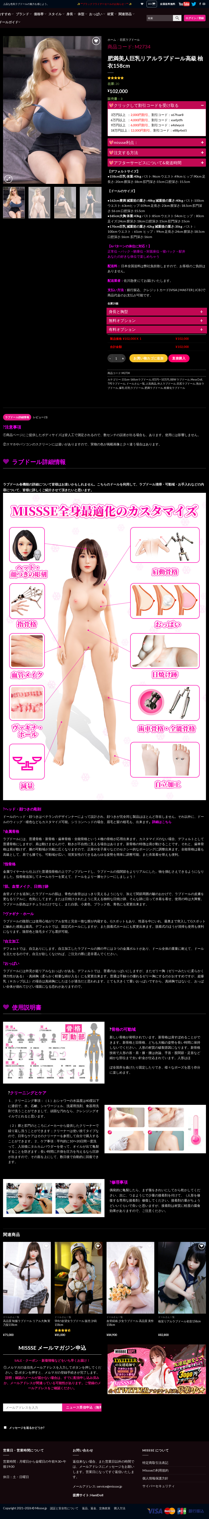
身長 (71, 14)
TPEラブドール (116, 383)
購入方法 (119, 1508)
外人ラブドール (166, 383)
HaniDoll (96, 1495)
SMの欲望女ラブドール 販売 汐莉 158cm (76, 1322)
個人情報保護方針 (155, 1478)
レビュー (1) (40, 417)
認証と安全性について (64, 1508)
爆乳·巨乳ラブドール (131, 387)
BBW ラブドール (180, 379)
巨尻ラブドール (130, 39)
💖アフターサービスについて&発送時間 (157, 162)
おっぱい (97, 14)
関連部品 (126, 14)
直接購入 (179, 358)
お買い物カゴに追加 (148, 358)
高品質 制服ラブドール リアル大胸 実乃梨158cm (26, 1322)
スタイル (56, 14)
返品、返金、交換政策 (96, 1508)
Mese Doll (196, 379)
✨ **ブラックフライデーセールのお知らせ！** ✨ (104, 3)
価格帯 (40, 14)
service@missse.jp (109, 1486)
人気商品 (151, 383)
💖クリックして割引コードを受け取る (157, 105)
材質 (111, 14)
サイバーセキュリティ (158, 1486)
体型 (82, 14)
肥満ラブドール (154, 387)
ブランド (24, 14)
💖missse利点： (157, 142)
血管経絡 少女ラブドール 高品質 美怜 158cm (130, 1322)
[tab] (17, 417)
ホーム (112, 39)
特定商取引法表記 (155, 1462)
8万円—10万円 (160, 379)
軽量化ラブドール (174, 387)
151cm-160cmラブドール (136, 379)
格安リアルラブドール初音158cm (179, 1321)
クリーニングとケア (28, 1092)
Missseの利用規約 (155, 1470)
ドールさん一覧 (135, 383)
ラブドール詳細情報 (17, 417)
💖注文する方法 (157, 152)
